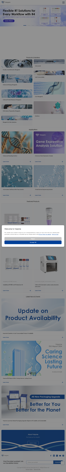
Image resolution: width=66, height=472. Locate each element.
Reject (33, 239)
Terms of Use (55, 234)
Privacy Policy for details (45, 234)
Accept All (33, 242)
